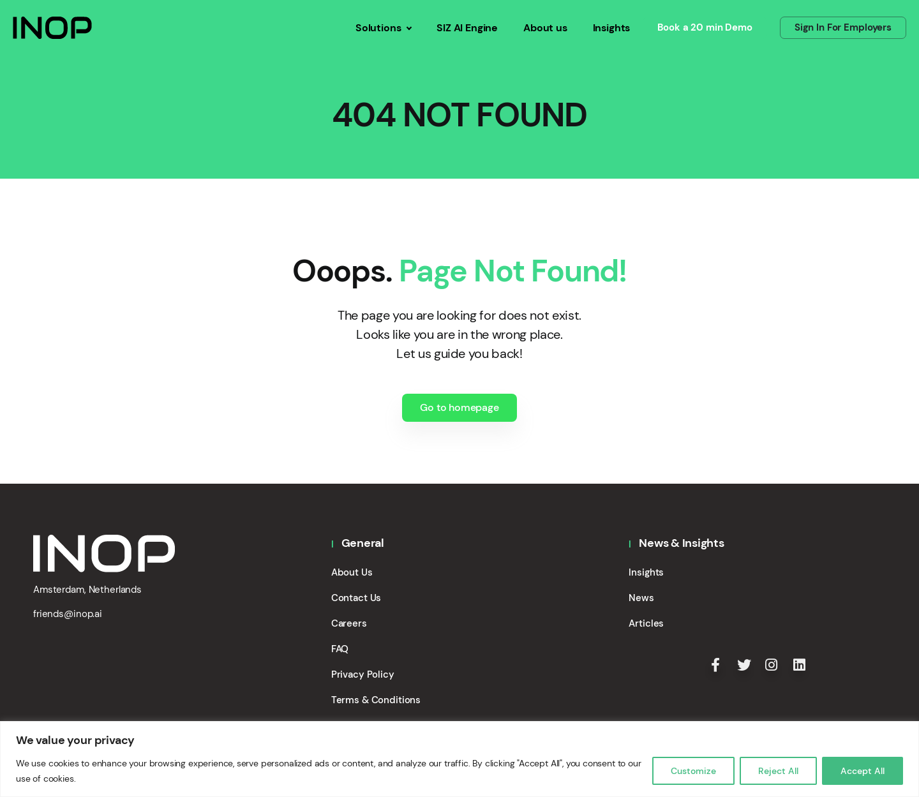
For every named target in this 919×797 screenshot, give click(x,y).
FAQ (340, 649)
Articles (646, 623)
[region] (459, 759)
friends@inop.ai (67, 613)
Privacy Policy (362, 674)
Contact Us (356, 598)
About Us (352, 572)
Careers (349, 623)
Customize (693, 771)
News (641, 598)
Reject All (778, 771)
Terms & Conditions (376, 700)
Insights (646, 572)
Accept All (863, 771)
